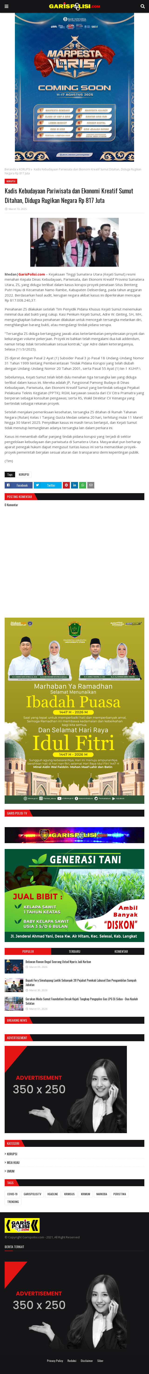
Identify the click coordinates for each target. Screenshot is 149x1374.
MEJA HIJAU (13, 1162)
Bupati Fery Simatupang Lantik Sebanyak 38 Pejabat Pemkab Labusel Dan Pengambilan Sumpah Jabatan (81, 982)
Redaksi (72, 1361)
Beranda (10, 169)
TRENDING (13, 1202)
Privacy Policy (55, 1361)
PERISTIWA (119, 1194)
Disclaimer (87, 1361)
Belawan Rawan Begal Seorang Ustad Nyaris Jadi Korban (58, 961)
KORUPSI (24, 169)
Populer (28, 951)
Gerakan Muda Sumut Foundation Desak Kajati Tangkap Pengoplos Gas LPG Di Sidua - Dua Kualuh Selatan (82, 1001)
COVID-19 (12, 1194)
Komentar (121, 951)
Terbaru (74, 951)
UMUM (10, 1171)
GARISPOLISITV (32, 1194)
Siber (100, 1361)
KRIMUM (85, 1194)
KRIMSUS (69, 1194)
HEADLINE (52, 1194)
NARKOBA (101, 1194)
